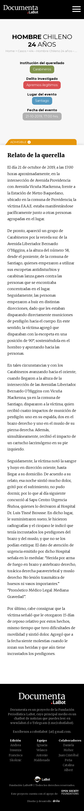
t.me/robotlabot (60, 723)
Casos (22, 51)
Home (10, 51)
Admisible (20, 142)
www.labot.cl (19, 723)
